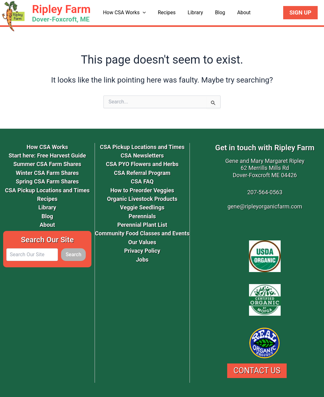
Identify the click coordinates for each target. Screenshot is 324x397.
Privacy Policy (142, 250)
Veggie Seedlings (142, 207)
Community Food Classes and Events (142, 233)
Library (190, 12)
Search (73, 254)
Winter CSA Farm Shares (47, 173)
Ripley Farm (61, 9)
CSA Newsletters (142, 155)
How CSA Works (123, 12)
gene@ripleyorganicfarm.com (264, 206)
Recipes (164, 12)
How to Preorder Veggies (142, 190)
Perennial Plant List (142, 224)
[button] (142, 12)
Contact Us (257, 370)
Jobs (142, 259)
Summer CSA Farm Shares (47, 164)
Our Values (142, 242)
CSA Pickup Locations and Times (47, 190)
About (235, 12)
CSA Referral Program (142, 173)
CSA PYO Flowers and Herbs (142, 164)
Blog (214, 12)
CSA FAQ (142, 181)
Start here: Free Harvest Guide (47, 155)
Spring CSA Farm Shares (47, 181)
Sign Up (300, 12)
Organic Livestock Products (142, 198)
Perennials (142, 216)
